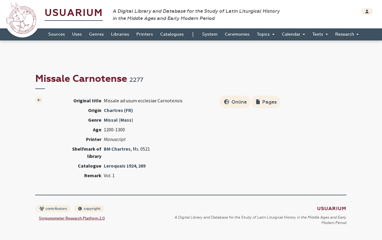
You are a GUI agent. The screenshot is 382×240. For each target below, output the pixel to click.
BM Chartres (117, 149)
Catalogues (172, 34)
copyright (89, 208)
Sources (56, 34)
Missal (111, 120)
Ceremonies (237, 34)
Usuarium (74, 13)
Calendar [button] (292, 34)
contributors (53, 208)
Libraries (120, 34)
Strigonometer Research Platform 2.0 (72, 218)
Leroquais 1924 (120, 166)
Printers (144, 34)
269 (141, 166)
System (210, 34)
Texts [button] (318, 34)
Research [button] (345, 34)
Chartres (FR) (118, 110)
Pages (266, 102)
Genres (96, 34)
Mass (126, 120)
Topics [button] (264, 34)
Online (235, 102)
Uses (77, 34)
